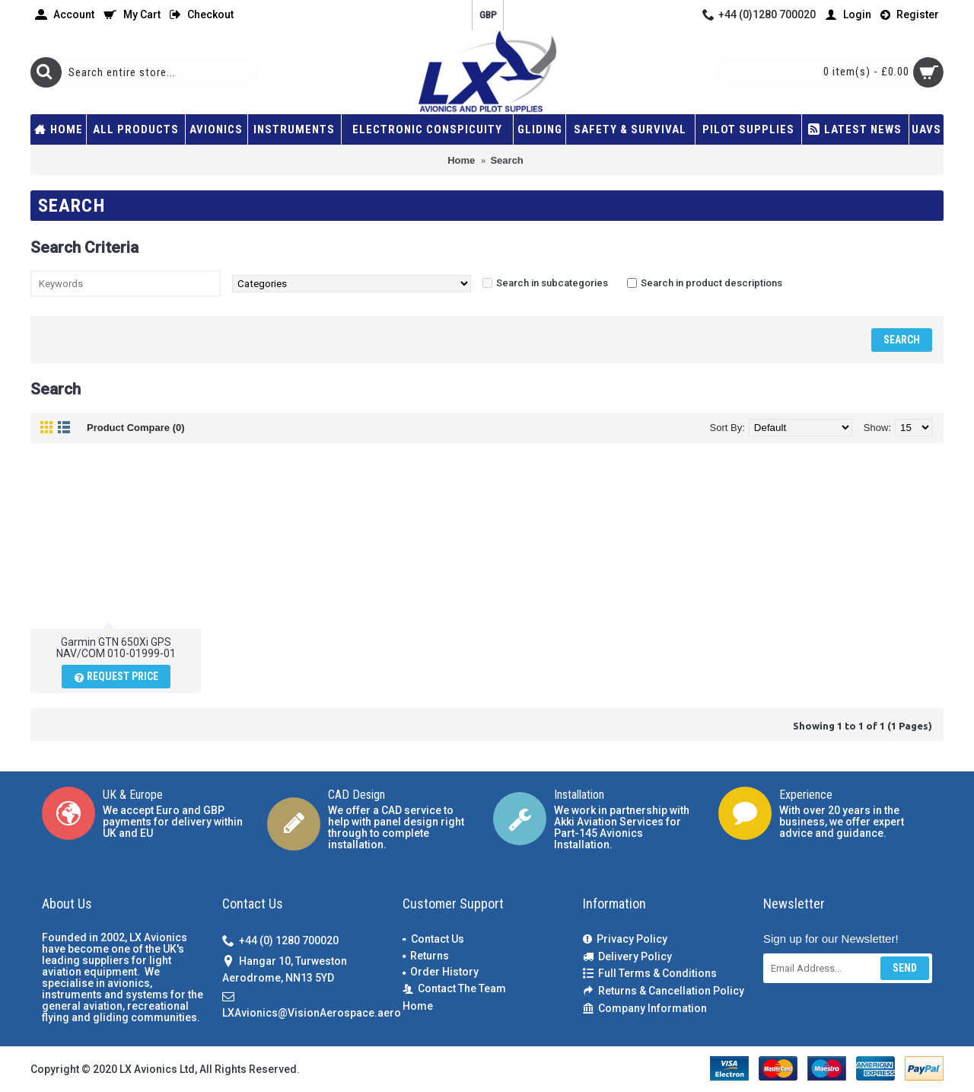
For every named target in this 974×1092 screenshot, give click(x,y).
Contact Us (433, 939)
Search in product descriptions (711, 283)
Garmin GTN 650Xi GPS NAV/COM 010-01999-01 (116, 647)
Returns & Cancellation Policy (663, 991)
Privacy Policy (625, 939)
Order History (441, 972)
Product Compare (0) (136, 427)
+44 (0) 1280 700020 (280, 941)
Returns (426, 956)
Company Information (645, 1008)
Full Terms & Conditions (650, 973)
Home (418, 1006)
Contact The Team (454, 988)
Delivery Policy (627, 956)
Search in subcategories (552, 283)
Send (905, 968)
